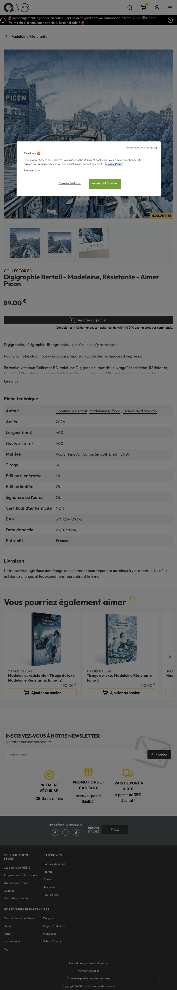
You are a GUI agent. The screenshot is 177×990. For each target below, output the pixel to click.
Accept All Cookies (104, 183)
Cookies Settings (70, 183)
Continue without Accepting (141, 147)
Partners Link (32, 170)
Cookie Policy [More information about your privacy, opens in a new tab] (114, 164)
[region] (89, 168)
